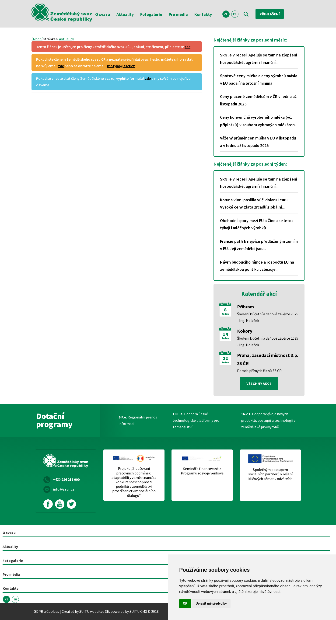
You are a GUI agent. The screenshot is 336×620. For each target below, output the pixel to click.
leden (225, 314)
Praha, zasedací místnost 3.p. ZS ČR (267, 359)
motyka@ (121, 65)
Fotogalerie (151, 14)
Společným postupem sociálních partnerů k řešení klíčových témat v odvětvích (270, 474)
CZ (226, 14)
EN (235, 14)
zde (187, 46)
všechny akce (259, 383)
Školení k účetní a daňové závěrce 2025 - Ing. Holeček (267, 317)
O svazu (102, 14)
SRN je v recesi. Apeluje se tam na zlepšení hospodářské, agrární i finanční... (258, 58)
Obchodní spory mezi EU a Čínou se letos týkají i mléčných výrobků (256, 224)
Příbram (245, 307)
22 (225, 358)
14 (225, 334)
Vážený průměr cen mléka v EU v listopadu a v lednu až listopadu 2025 (258, 141)
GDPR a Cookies (46, 611)
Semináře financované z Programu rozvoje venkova (202, 471)
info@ (63, 489)
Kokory (244, 331)
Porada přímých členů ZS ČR (259, 370)
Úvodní (37, 39)
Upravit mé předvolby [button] (211, 603)
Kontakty (203, 14)
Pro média (178, 14)
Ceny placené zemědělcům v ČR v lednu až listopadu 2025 (258, 100)
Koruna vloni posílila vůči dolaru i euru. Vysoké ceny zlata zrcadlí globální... (254, 203)
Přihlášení (269, 14)
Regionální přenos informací (138, 420)
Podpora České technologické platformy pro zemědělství (196, 420)
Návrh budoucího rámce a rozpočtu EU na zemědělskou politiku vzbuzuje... (257, 265)
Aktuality (125, 14)
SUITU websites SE (94, 611)
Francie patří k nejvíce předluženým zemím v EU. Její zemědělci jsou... (259, 245)
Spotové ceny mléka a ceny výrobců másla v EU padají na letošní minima (258, 79)
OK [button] (185, 603)
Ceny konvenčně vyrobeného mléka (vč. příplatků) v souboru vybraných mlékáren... (259, 121)
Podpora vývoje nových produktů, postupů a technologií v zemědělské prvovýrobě (268, 420)
